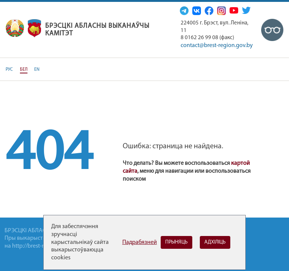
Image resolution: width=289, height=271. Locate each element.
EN (37, 69)
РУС (9, 69)
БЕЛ (23, 69)
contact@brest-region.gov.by (217, 46)
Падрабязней (139, 242)
